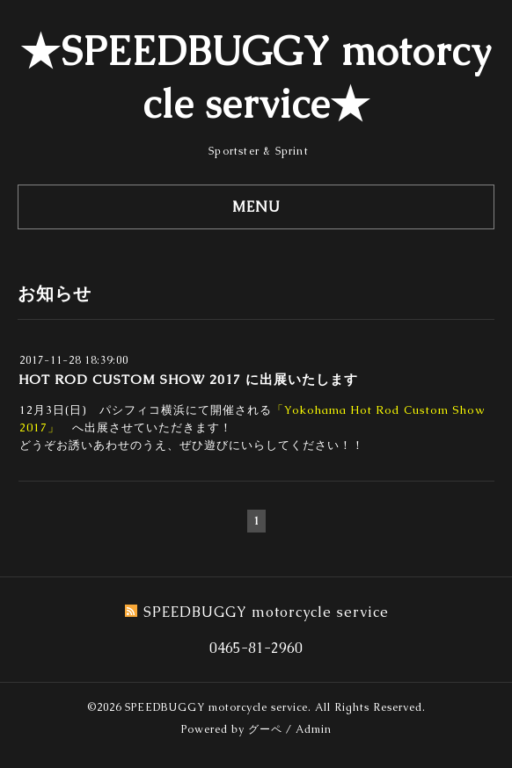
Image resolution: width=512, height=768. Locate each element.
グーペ (265, 729)
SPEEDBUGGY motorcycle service (216, 707)
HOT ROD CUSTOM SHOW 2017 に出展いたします (188, 379)
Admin (314, 729)
